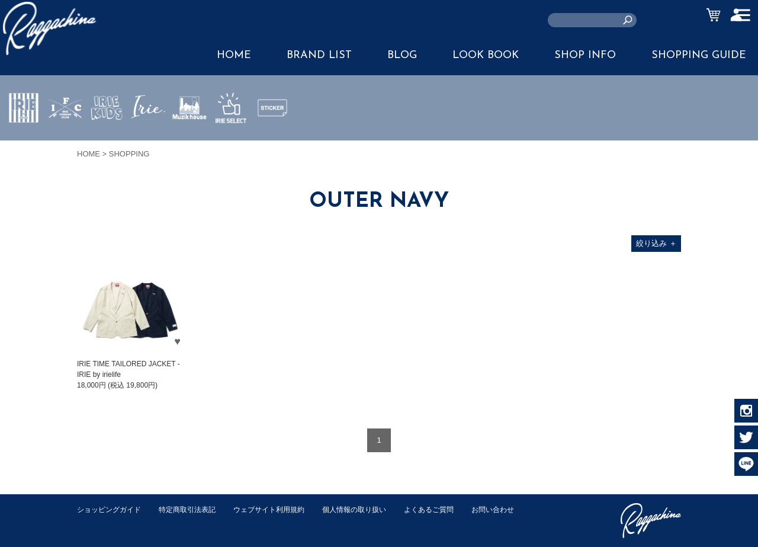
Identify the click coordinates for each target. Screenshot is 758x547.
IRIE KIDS (107, 143)
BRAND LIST (319, 55)
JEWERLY (148, 135)
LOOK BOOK (485, 55)
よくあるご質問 (452, 509)
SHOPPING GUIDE (698, 55)
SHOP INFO (585, 55)
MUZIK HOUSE (190, 143)
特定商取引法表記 (195, 509)
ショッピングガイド (111, 509)
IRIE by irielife (24, 143)
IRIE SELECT (231, 143)
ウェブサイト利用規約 (281, 509)
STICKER (272, 135)
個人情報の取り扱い (372, 509)
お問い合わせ (100, 521)
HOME (234, 55)
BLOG (402, 55)
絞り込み (656, 243)
